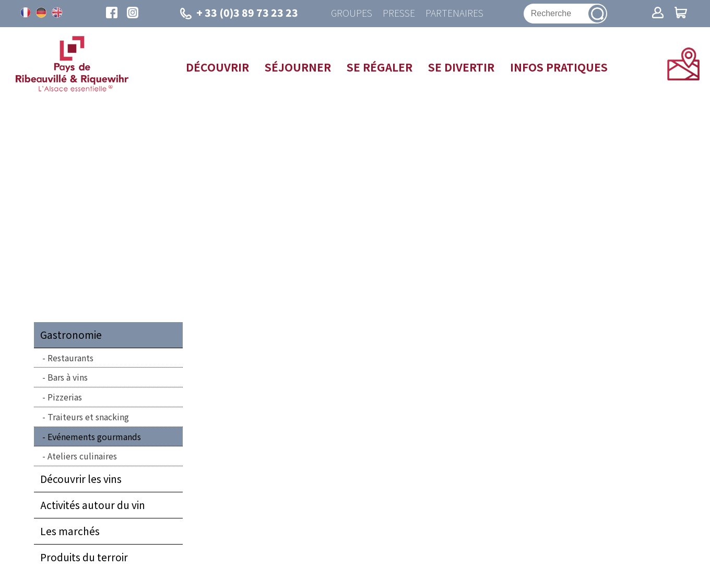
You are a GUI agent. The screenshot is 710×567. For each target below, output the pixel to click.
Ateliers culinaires (82, 456)
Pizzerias (65, 397)
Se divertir (461, 67)
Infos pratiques (559, 67)
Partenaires (454, 13)
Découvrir (217, 67)
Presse (399, 13)
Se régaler (379, 67)
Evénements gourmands (94, 436)
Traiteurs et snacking (88, 416)
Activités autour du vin (92, 505)
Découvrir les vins (81, 478)
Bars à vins (68, 377)
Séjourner (298, 67)
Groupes (351, 13)
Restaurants (70, 357)
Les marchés (70, 531)
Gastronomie (71, 334)
